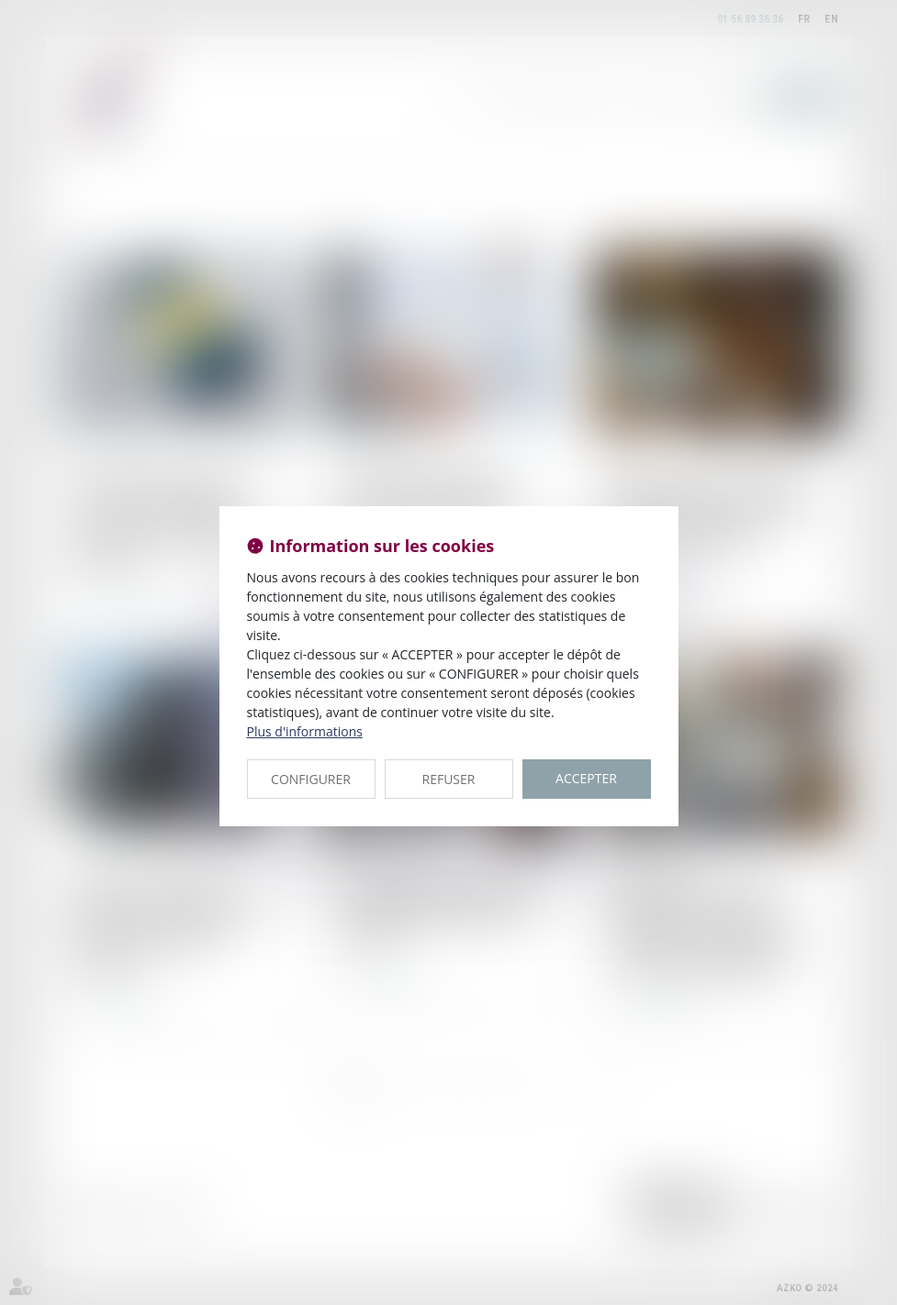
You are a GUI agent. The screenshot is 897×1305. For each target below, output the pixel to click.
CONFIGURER (311, 779)
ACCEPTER (586, 778)
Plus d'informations (305, 731)
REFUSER (449, 779)
